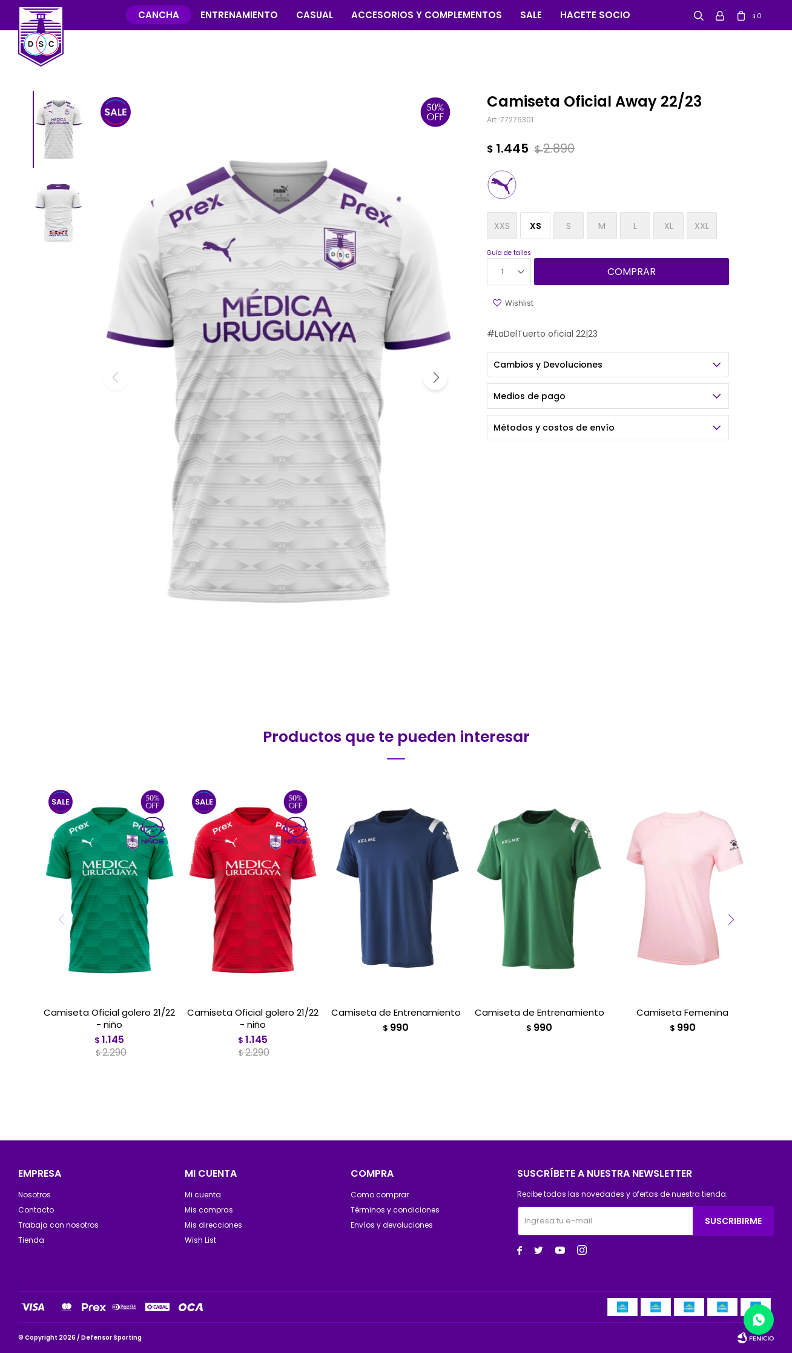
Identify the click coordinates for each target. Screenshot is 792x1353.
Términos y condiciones (395, 1210)
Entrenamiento (239, 14)
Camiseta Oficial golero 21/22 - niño (109, 1019)
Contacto (36, 1210)
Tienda (31, 1240)
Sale (531, 14)
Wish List (200, 1240)
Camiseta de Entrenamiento (396, 1013)
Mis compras (209, 1210)
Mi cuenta (203, 1194)
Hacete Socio (595, 14)
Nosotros (34, 1194)
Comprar (631, 272)
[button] (435, 378)
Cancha (158, 14)
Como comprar (380, 1194)
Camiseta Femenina (682, 1013)
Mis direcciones (213, 1225)
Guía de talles (509, 252)
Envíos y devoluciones (392, 1225)
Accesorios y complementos (426, 14)
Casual (314, 14)
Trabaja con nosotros (58, 1225)
